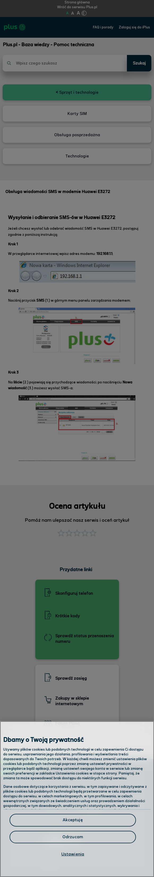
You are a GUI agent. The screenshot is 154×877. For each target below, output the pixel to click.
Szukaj (139, 63)
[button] (93, 533)
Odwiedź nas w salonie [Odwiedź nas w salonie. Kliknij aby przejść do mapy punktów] (69, 811)
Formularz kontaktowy (64, 826)
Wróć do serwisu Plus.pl (77, 7)
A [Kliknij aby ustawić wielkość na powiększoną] (72, 13)
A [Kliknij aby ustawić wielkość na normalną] (67, 13)
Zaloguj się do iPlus (134, 27)
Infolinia (49, 857)
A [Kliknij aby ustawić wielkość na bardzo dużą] (78, 13)
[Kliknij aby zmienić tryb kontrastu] (84, 13)
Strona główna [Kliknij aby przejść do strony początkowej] (77, 2)
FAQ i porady (103, 27)
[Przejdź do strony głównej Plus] (14, 27)
